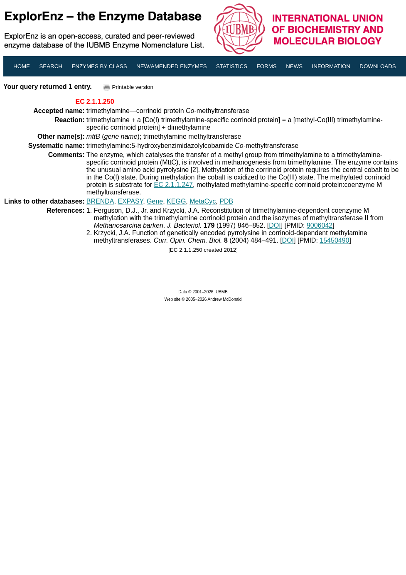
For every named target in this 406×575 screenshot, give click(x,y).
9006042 (319, 225)
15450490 (334, 240)
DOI (275, 225)
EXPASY (130, 201)
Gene (155, 201)
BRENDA (100, 201)
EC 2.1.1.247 (173, 184)
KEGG (176, 201)
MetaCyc (202, 201)
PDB (226, 201)
